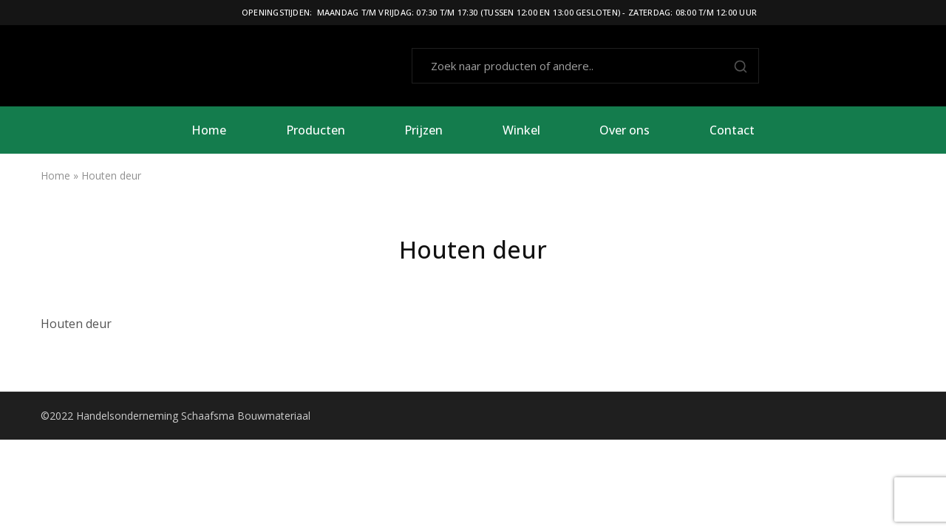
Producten (315, 130)
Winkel (521, 130)
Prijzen (423, 130)
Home (208, 130)
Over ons (624, 130)
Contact (732, 130)
